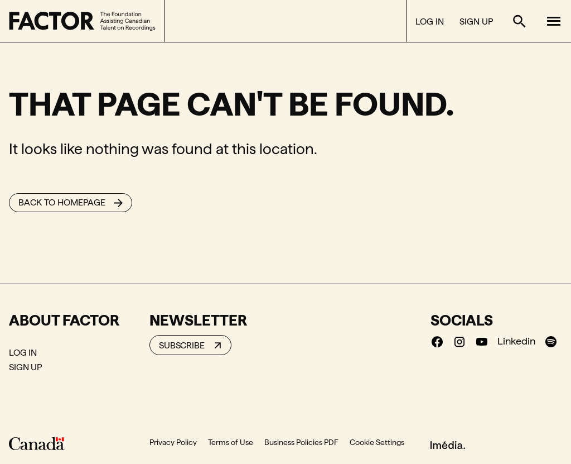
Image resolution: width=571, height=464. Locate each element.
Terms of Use (230, 442)
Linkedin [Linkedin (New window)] (516, 341)
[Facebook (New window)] (437, 341)
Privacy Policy (173, 442)
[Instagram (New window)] (459, 341)
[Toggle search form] (519, 21)
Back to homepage (61, 202)
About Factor (64, 320)
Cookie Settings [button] (377, 442)
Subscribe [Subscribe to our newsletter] (182, 345)
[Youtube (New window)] (481, 341)
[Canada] (37, 443)
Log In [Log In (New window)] (429, 21)
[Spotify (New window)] (551, 341)
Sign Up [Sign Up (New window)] (476, 21)
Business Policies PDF (301, 442)
